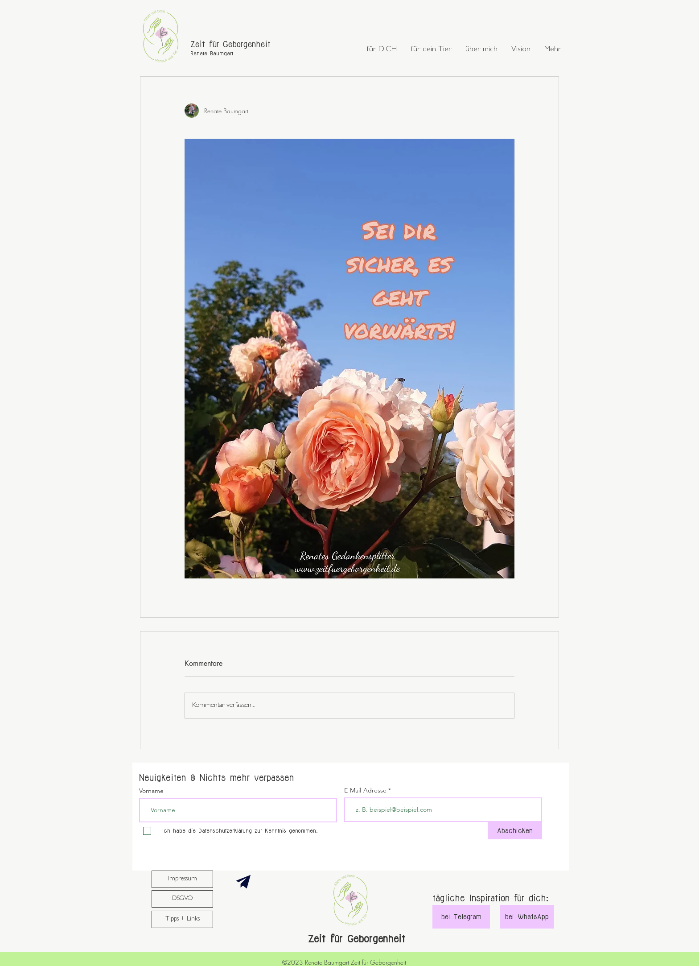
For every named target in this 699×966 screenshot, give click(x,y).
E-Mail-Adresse (366, 790)
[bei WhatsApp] (527, 917)
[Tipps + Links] (182, 919)
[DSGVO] (182, 899)
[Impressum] (182, 879)
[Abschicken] (515, 830)
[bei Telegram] (461, 917)
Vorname (151, 791)
